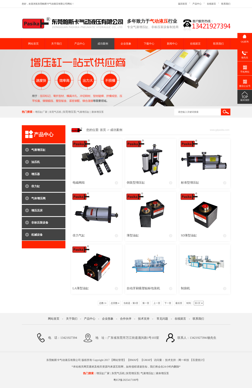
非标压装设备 (39, 222)
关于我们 (56, 43)
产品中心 (197, 3)
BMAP (133, 360)
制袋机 (185, 288)
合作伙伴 (125, 318)
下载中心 (149, 43)
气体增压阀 (38, 198)
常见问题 (162, 318)
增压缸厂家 (41, 111)
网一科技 (183, 360)
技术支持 (143, 318)
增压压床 (37, 210)
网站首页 (33, 43)
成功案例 (102, 43)
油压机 (35, 161)
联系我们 (225, 3)
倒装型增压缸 (136, 182)
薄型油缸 (133, 235)
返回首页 (182, 3)
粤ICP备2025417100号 (126, 380)
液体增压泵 (97, 111)
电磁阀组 (79, 182)
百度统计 (197, 360)
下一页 (167, 303)
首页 (103, 129)
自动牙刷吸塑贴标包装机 (143, 288)
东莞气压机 (55, 111)
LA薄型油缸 (81, 288)
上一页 (156, 303)
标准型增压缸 (190, 182)
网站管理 (118, 360)
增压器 (35, 174)
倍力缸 (35, 186)
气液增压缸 (83, 111)
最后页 (178, 303)
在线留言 (211, 3)
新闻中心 (172, 43)
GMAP (147, 360)
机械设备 (37, 234)
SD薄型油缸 (189, 235)
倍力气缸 (79, 235)
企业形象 (126, 43)
